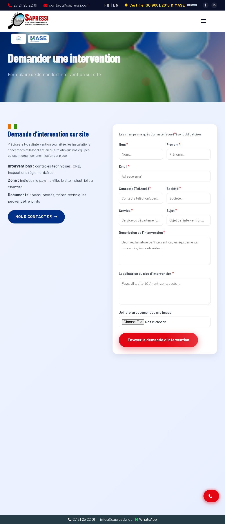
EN (116, 5)
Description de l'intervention (142, 232)
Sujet (172, 210)
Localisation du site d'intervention (146, 273)
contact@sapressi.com (67, 5)
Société (174, 188)
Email (124, 166)
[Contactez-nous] (211, 496)
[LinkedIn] (214, 5)
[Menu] (203, 21)
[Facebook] (206, 5)
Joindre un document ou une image (145, 312)
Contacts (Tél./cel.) (135, 188)
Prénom (173, 144)
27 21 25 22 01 (23, 5)
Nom (123, 144)
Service (126, 210)
